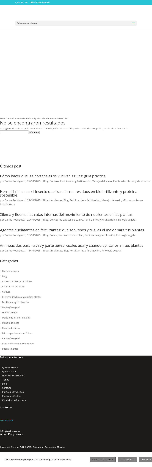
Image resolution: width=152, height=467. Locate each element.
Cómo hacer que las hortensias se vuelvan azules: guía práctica (52, 175)
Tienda (5, 379)
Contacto (6, 387)
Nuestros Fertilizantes (13, 375)
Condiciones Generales (14, 400)
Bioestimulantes (52, 200)
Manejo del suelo (102, 181)
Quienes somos (10, 367)
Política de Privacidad (13, 391)
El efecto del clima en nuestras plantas (21, 296)
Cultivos (54, 181)
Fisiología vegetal (126, 219)
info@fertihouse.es (10, 431)
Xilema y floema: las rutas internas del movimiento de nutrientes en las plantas (66, 214)
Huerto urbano (9, 312)
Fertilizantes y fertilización (75, 181)
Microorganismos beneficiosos (17, 333)
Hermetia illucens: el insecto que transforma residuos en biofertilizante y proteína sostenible (68, 193)
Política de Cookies (11, 395)
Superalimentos (10, 348)
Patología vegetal (11, 338)
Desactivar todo (127, 460)
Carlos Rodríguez (15, 181)
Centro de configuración (102, 460)
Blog (45, 181)
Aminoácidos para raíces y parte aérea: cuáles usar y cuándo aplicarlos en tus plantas (71, 245)
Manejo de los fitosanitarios (16, 317)
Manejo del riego (10, 322)
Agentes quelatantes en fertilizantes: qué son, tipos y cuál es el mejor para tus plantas (72, 229)
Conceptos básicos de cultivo (66, 219)
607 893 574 (6, 420)
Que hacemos (9, 371)
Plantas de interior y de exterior (131, 181)
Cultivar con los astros (13, 286)
